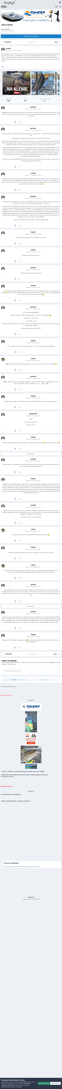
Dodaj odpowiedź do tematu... (12, 671)
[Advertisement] (31, 830)
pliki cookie (24, 1082)
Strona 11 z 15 (32, 42)
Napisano (14, 50)
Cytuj (6, 66)
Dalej (56, 42)
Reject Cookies (55, 1083)
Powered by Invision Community (31, 899)
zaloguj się (51, 662)
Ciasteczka (31, 897)
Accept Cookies (44, 1083)
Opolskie (12, 31)
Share (14, 680)
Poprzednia (7, 42)
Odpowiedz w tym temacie (31, 36)
